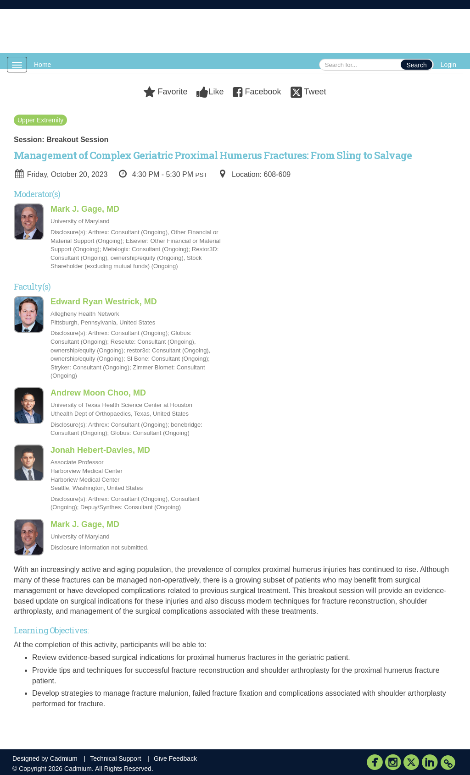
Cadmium (64, 758)
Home (42, 64)
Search (416, 65)
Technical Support (115, 758)
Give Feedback (175, 758)
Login (448, 64)
